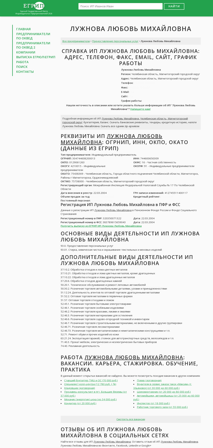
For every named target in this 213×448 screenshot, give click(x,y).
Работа (22, 62)
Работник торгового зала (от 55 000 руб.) (162, 407)
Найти (174, 6)
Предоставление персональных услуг (115, 41)
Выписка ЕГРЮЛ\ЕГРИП (35, 57)
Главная (23, 29)
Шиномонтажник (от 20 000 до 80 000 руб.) (164, 391)
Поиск (22, 67)
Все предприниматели (76, 41)
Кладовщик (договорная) (79, 388)
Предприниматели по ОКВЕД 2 (33, 45)
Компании (25, 52)
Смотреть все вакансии (131, 419)
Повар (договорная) (149, 380)
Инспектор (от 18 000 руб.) (153, 403)
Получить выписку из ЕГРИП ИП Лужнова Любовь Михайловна (101, 226)
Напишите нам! (140, 109)
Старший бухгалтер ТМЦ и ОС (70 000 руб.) (91, 380)
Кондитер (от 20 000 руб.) (80, 403)
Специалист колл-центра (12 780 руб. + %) (90, 384)
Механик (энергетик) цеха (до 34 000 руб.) (90, 399)
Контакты (25, 72)
